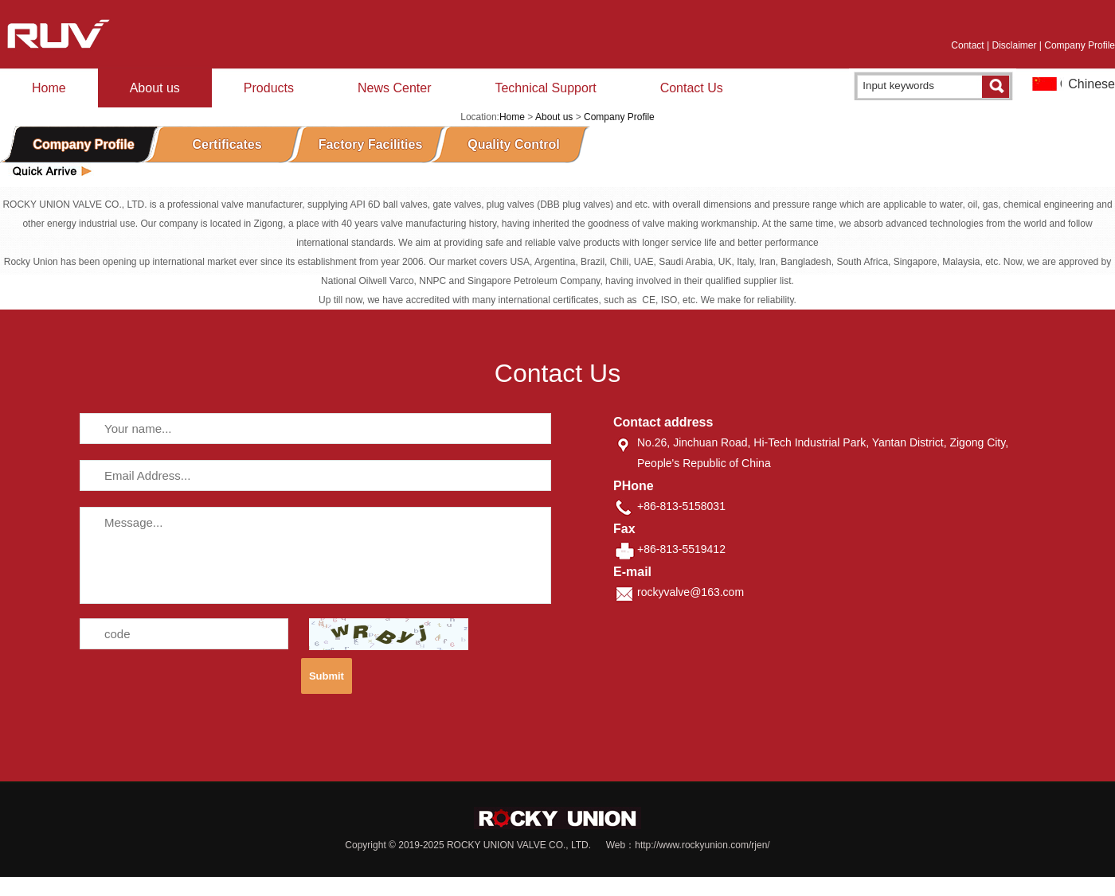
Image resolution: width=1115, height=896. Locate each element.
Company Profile (1079, 45)
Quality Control (514, 144)
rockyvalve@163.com (690, 592)
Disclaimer (1014, 45)
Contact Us (691, 88)
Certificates (226, 144)
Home (49, 88)
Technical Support (545, 88)
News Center (394, 88)
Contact (967, 45)
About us (155, 88)
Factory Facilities (371, 144)
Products (269, 88)
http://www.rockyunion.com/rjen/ (702, 845)
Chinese (1091, 84)
